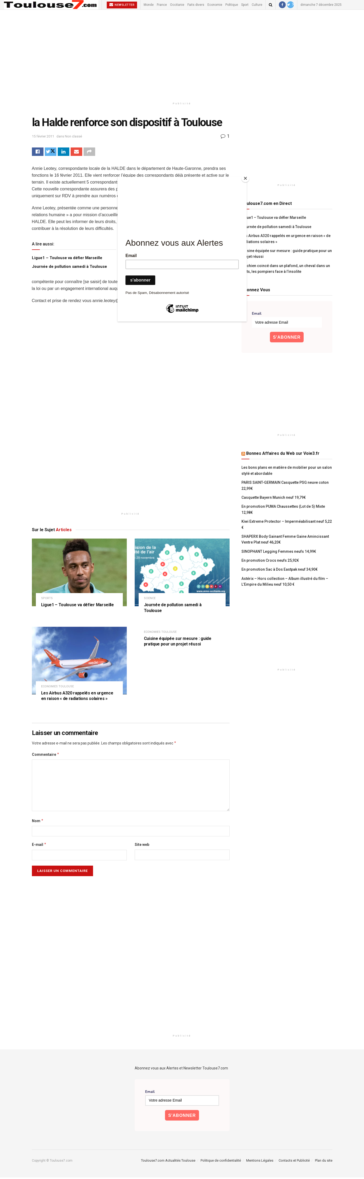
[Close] (245, 178)
